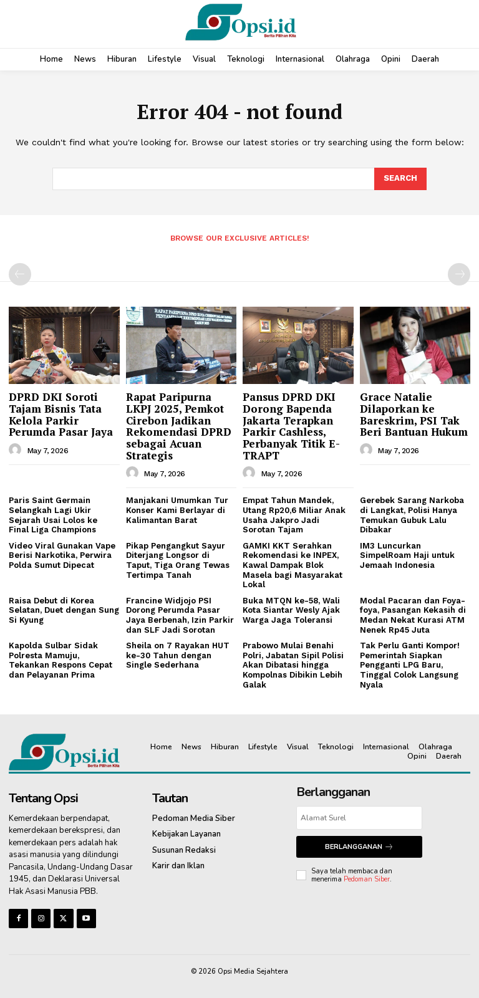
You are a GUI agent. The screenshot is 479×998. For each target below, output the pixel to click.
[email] (359, 818)
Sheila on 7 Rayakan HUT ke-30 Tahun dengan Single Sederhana (178, 655)
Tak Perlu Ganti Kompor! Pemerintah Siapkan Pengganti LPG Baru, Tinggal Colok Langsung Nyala (410, 665)
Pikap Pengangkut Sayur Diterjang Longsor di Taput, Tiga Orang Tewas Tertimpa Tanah (178, 560)
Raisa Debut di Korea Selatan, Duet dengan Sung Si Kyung (64, 610)
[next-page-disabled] (459, 274)
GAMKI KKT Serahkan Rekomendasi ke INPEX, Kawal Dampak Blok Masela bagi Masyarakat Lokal (292, 565)
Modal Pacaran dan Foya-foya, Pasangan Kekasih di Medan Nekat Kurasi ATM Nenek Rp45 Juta (413, 615)
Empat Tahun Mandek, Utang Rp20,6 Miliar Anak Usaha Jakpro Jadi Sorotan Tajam (294, 515)
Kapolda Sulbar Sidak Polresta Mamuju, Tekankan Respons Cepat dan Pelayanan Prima (60, 660)
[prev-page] (20, 274)
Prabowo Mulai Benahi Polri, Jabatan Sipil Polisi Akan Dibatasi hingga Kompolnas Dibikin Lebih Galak (293, 665)
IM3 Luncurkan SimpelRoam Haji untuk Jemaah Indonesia (407, 555)
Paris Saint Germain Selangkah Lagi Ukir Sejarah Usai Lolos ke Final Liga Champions (53, 515)
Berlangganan (359, 847)
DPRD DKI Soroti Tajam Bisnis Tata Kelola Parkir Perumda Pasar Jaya (61, 414)
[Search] (400, 179)
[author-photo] (17, 450)
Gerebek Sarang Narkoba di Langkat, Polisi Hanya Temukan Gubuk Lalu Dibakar (412, 515)
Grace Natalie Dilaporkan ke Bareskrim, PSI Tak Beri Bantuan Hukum (414, 414)
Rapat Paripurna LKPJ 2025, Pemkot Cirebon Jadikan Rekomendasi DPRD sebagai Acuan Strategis (178, 426)
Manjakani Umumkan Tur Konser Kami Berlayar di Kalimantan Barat (177, 510)
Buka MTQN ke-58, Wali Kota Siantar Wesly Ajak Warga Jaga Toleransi (291, 610)
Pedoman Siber (367, 879)
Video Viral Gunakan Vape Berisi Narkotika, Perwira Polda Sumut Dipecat (62, 555)
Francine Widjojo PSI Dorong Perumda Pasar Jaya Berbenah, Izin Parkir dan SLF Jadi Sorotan (180, 615)
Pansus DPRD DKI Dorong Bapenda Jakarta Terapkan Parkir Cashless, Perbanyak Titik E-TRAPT (291, 426)
